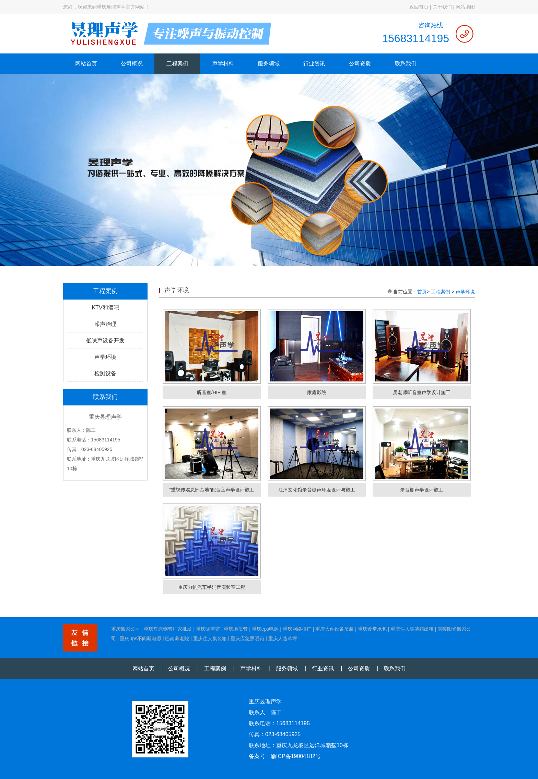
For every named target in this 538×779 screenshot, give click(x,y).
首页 (422, 291)
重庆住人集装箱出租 (412, 629)
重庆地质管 (236, 629)
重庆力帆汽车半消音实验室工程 (211, 587)
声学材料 (223, 63)
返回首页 (419, 7)
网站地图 (465, 7)
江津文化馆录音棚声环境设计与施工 (316, 489)
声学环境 (105, 357)
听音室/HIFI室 (211, 392)
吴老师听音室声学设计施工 (422, 392)
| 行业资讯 (317, 668)
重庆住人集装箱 (210, 638)
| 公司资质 (352, 668)
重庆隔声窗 (208, 629)
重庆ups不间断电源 (140, 638)
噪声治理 (105, 324)
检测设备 (105, 373)
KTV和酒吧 (105, 308)
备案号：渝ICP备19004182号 (285, 756)
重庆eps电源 (265, 629)
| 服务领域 (281, 668)
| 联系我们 (388, 668)
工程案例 (177, 63)
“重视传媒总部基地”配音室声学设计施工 (211, 489)
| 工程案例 (209, 668)
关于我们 (442, 7)
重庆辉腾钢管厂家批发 (168, 629)
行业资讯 (314, 63)
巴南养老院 (177, 638)
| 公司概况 (173, 668)
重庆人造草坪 (282, 638)
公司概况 (132, 63)
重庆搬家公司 (125, 629)
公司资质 (360, 63)
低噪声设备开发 (105, 340)
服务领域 (269, 63)
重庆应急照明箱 (247, 638)
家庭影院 (316, 392)
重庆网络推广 (297, 629)
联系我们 (406, 63)
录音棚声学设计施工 (421, 489)
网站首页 (86, 63)
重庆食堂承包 (372, 629)
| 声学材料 (245, 668)
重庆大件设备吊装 (334, 629)
